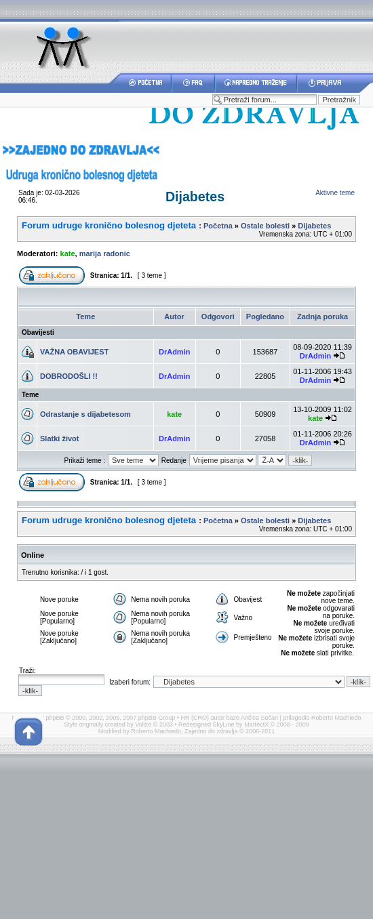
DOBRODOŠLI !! (69, 376)
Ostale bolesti (265, 226)
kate (67, 253)
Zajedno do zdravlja (211, 731)
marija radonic (104, 253)
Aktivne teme (335, 193)
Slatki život (59, 438)
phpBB (55, 717)
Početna (218, 226)
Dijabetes (194, 196)
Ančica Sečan (259, 717)
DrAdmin (174, 352)
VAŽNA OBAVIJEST (74, 352)
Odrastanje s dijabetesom (85, 414)
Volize (143, 724)
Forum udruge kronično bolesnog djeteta (109, 225)
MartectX (256, 724)
